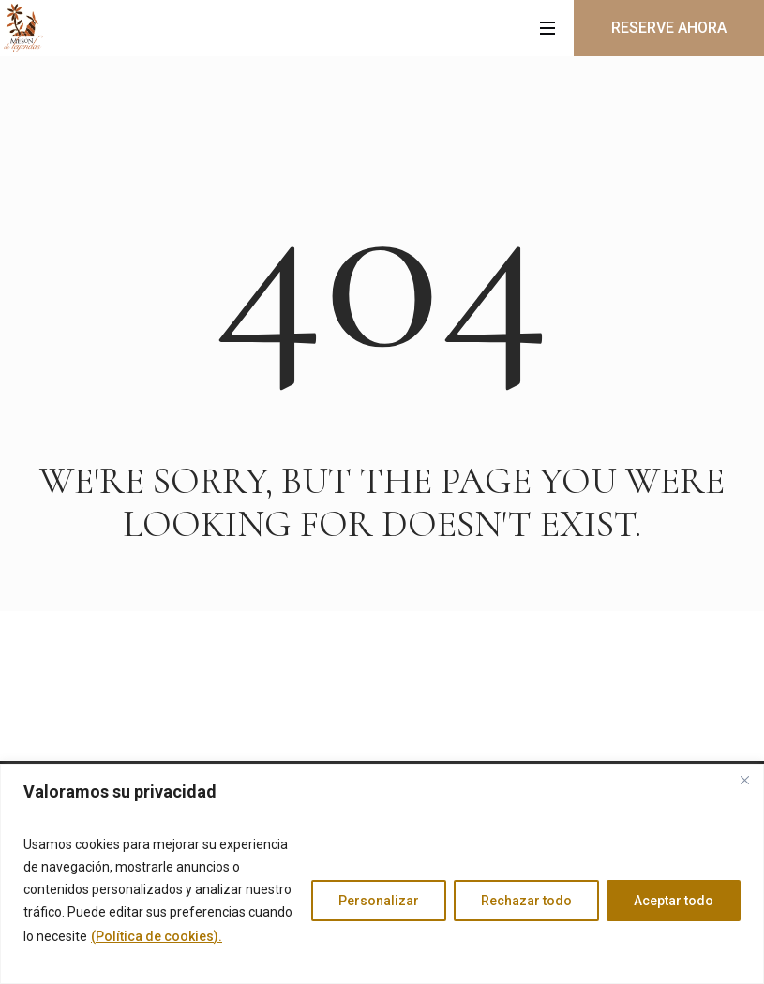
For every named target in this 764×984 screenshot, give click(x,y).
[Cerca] (744, 779)
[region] (382, 874)
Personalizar (378, 900)
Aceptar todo (673, 900)
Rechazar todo (526, 900)
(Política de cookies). (156, 936)
